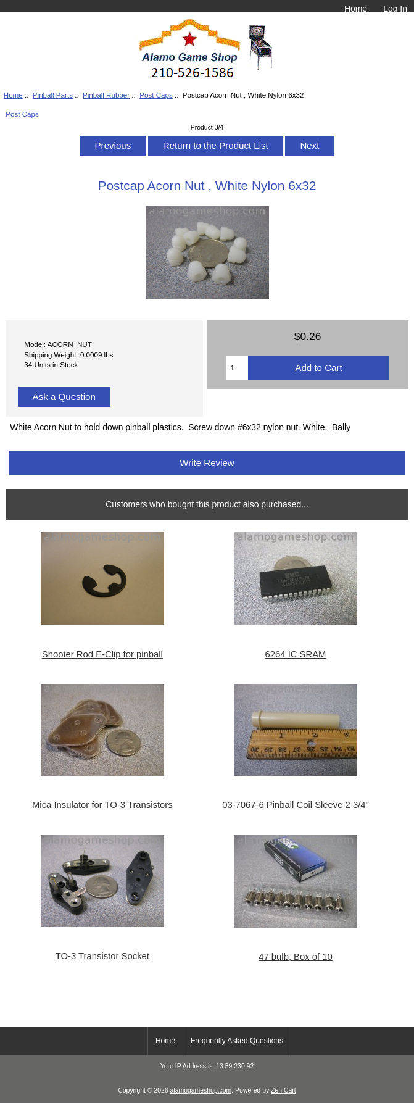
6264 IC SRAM (295, 654)
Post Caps (156, 95)
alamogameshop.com (201, 1090)
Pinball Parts (53, 95)
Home (355, 9)
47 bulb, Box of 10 (296, 957)
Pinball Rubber (106, 95)
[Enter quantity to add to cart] (237, 368)
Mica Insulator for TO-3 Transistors (102, 805)
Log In (395, 9)
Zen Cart (283, 1090)
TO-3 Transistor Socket (102, 956)
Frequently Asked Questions (237, 1040)
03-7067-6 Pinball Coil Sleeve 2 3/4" (295, 805)
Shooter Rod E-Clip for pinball (102, 654)
